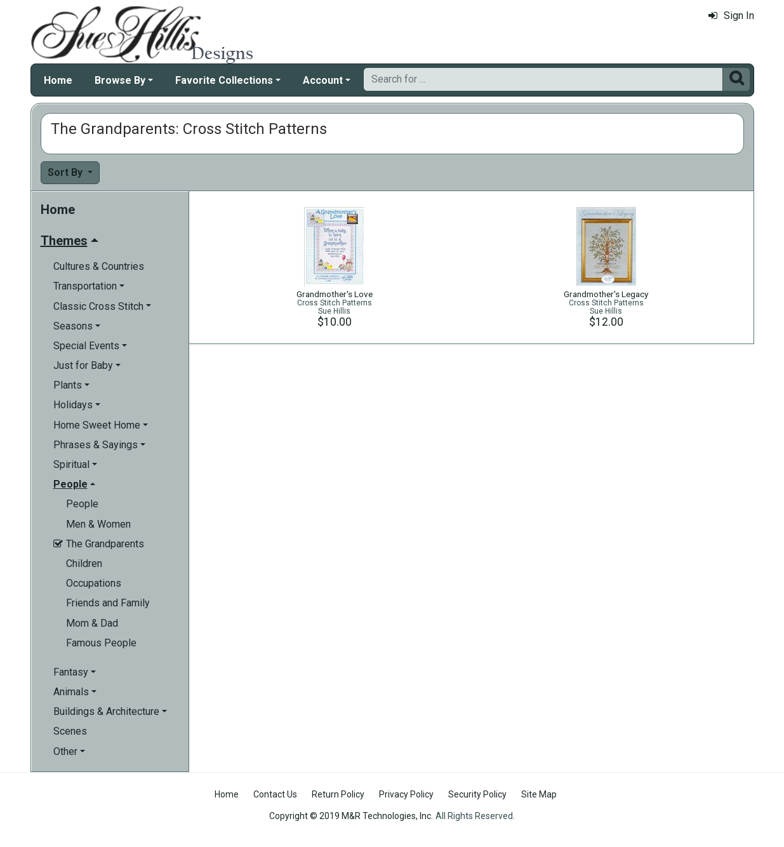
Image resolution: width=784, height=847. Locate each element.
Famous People (101, 643)
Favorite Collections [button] (224, 80)
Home (58, 80)
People (82, 504)
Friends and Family (108, 603)
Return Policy (338, 794)
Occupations (93, 583)
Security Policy (477, 794)
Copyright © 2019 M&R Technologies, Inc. (351, 816)
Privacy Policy (406, 794)
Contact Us (275, 794)
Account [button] (323, 80)
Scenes (70, 731)
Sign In (731, 16)
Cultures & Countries (98, 266)
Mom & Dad (92, 623)
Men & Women (98, 524)
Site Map (539, 794)
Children (84, 563)
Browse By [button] (120, 80)
